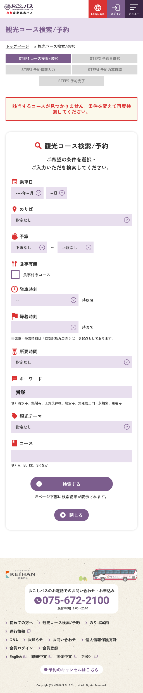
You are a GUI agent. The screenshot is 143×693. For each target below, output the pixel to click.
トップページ (17, 46)
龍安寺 (70, 403)
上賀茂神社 (53, 403)
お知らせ (35, 639)
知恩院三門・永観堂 (93, 403)
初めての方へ (21, 622)
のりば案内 (99, 622)
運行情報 (17, 631)
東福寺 (117, 403)
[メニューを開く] (134, 9)
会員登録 (50, 648)
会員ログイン (21, 648)
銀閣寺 (36, 403)
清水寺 (23, 403)
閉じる (76, 515)
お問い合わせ (64, 639)
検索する (71, 484)
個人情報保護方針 (101, 639)
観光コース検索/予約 (61, 622)
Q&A (13, 639)
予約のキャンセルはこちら (73, 670)
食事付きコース (36, 274)
